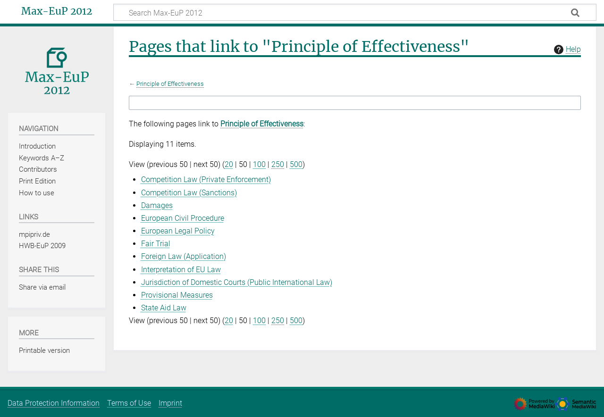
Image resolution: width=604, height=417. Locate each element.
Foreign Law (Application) (183, 256)
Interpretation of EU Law (181, 269)
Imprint (170, 403)
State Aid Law (163, 307)
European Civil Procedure (182, 218)
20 (229, 164)
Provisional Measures (177, 295)
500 (296, 164)
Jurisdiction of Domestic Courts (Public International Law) (236, 282)
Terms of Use (129, 403)
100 (259, 164)
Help (566, 49)
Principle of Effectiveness (170, 83)
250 (277, 164)
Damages (157, 205)
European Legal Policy (178, 230)
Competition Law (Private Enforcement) (206, 179)
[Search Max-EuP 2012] (355, 12)
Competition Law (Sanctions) (189, 192)
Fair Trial (155, 243)
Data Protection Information (54, 403)
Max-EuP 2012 (56, 11)
